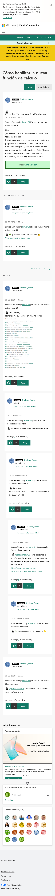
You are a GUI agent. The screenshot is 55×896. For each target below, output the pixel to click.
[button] (29, 87)
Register (20, 37)
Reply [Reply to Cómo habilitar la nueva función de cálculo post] (23, 181)
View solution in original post (17, 238)
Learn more (7, 17)
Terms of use (6, 876)
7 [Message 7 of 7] (18, 639)
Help (38, 37)
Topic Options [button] (43, 87)
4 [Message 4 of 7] (14, 436)
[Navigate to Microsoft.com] (9, 25)
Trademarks (5, 880)
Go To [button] (46, 37)
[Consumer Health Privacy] (27, 888)
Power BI (26, 122)
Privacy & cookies (7, 872)
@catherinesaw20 (22, 554)
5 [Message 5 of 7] (16, 503)
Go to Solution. (31, 164)
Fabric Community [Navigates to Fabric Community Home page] (29, 25)
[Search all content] (33, 42)
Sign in (29, 37)
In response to (23, 213)
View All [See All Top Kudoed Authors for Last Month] (9, 800)
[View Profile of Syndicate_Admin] (26, 99)
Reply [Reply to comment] (23, 252)
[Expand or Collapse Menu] (3, 31)
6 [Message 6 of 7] (18, 579)
